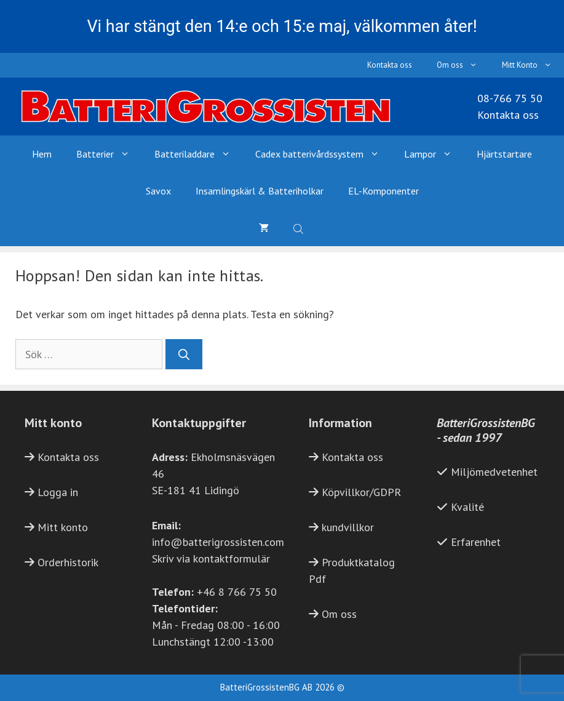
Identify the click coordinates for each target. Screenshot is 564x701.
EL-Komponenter (383, 191)
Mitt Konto (533, 65)
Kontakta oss (389, 65)
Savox (158, 191)
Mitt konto (63, 527)
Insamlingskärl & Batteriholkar (260, 191)
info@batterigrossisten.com (218, 542)
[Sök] (183, 354)
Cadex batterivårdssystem (323, 153)
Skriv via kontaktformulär (211, 558)
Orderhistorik (68, 562)
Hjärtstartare (504, 154)
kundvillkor (348, 527)
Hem (42, 154)
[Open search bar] (299, 228)
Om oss (463, 65)
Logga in (58, 492)
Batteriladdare (198, 153)
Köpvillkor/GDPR (361, 492)
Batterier (109, 153)
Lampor (434, 153)
